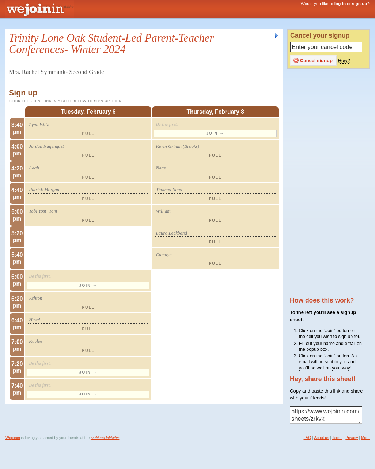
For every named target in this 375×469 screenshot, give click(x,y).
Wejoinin (12, 438)
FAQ (307, 438)
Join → (215, 133)
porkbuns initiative (105, 438)
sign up (359, 3)
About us (321, 438)
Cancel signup (313, 60)
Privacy (351, 438)
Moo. (365, 438)
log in (340, 3)
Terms (337, 438)
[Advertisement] (331, 183)
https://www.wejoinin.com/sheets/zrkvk (326, 415)
